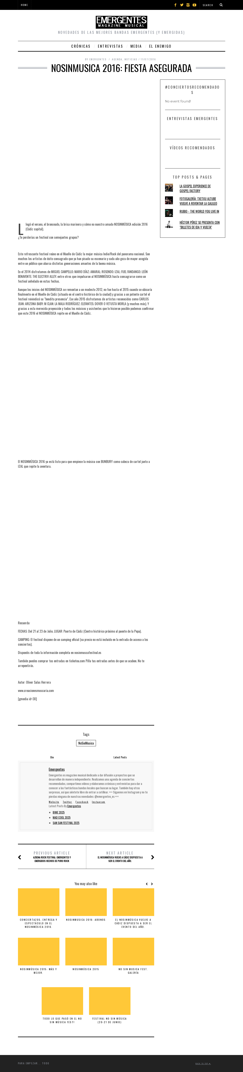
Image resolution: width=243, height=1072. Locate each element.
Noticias (131, 59)
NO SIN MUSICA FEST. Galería (133, 970)
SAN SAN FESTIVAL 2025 (66, 823)
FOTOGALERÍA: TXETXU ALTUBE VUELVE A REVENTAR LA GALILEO (198, 201)
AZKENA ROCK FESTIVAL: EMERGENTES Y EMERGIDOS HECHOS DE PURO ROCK (51, 856)
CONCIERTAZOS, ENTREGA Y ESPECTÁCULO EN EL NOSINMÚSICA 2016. (38, 923)
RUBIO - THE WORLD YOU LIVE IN (199, 211)
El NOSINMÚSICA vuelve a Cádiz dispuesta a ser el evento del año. (120, 856)
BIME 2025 (59, 812)
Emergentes (74, 806)
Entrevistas (110, 46)
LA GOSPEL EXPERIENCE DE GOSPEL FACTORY (195, 188)
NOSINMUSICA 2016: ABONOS (86, 919)
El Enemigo (160, 46)
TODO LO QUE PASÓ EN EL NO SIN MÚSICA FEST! (62, 1020)
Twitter (67, 801)
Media (136, 46)
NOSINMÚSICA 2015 (86, 969)
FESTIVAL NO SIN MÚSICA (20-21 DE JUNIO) (109, 1020)
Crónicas (81, 46)
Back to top (203, 1063)
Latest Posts (120, 757)
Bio (52, 757)
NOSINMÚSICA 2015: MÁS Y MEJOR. (38, 970)
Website (54, 801)
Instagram (98, 801)
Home (24, 5)
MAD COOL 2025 (61, 817)
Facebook (82, 801)
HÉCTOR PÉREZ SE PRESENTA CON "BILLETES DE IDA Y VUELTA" (200, 225)
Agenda (117, 59)
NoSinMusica (86, 743)
